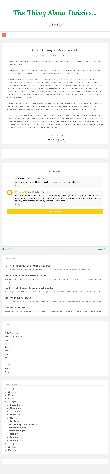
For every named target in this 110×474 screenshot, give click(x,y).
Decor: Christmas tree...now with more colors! (27, 265)
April (12, 421)
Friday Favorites (11, 333)
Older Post (103, 249)
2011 (10, 443)
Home (55, 249)
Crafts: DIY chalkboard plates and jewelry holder (29, 288)
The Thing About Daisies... (55, 12)
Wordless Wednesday (14, 336)
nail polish (8, 365)
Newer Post (7, 249)
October (14, 411)
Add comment (55, 211)
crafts (7, 343)
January (14, 440)
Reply (17, 185)
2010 (10, 446)
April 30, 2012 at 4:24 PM (37, 192)
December (15, 405)
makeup (8, 361)
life (6, 358)
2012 (10, 401)
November (16, 408)
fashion (7, 350)
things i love (9, 372)
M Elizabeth (20, 192)
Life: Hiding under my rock (23, 424)
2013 (10, 398)
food (6, 354)
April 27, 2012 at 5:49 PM (38, 178)
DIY (6, 329)
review (7, 368)
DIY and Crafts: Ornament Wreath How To (25, 275)
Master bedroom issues (16, 307)
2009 (10, 450)
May (12, 417)
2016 (10, 388)
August (14, 414)
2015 (10, 391)
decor (7, 347)
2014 (10, 395)
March (13, 433)
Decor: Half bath (18, 427)
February (15, 437)
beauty (7, 340)
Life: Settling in (17, 430)
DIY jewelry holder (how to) (18, 297)
